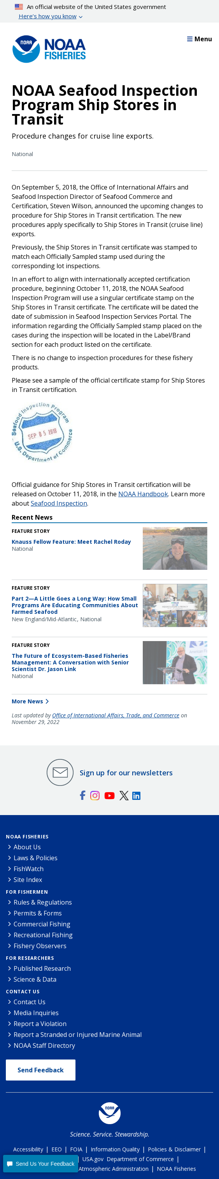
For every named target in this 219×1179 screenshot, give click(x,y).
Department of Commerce (140, 1159)
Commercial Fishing (42, 924)
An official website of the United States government (90, 12)
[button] (40, 1163)
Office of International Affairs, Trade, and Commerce (115, 715)
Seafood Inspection (59, 503)
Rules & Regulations (43, 902)
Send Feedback (41, 1070)
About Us (27, 847)
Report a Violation (40, 1023)
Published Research (42, 968)
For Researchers (30, 958)
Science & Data (35, 979)
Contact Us (23, 991)
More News (27, 701)
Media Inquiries (36, 1013)
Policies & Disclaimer (174, 1149)
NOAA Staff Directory (44, 1045)
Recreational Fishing (43, 935)
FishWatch (29, 868)
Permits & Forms (38, 913)
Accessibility (28, 1149)
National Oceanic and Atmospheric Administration (86, 1168)
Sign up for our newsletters (126, 772)
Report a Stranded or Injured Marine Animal (78, 1034)
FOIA (76, 1149)
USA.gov (92, 1159)
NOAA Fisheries (27, 836)
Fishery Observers (40, 946)
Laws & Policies (36, 858)
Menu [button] (199, 39)
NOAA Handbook (143, 494)
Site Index (28, 879)
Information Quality (115, 1149)
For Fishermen (27, 892)
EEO (56, 1149)
